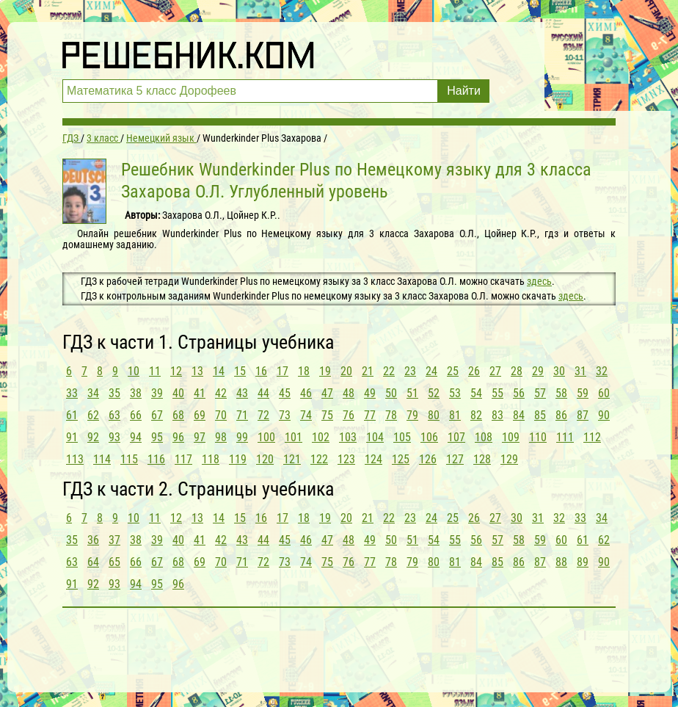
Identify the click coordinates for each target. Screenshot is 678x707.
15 (240, 371)
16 (261, 371)
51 (412, 393)
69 (199, 415)
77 (370, 415)
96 (178, 437)
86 (561, 415)
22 (389, 371)
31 (580, 371)
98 (221, 437)
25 (453, 371)
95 (157, 437)
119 (238, 459)
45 (285, 393)
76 (348, 415)
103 (348, 437)
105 (402, 437)
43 (242, 393)
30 (559, 371)
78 (391, 415)
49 (370, 393)
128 (482, 459)
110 (538, 437)
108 (483, 437)
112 (592, 437)
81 (455, 415)
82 (476, 415)
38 (136, 393)
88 (561, 562)
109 (511, 437)
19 (325, 371)
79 (412, 415)
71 (242, 415)
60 (604, 393)
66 (136, 415)
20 (346, 371)
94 (136, 437)
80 (434, 415)
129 (509, 459)
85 (540, 415)
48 (348, 393)
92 (93, 437)
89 (582, 562)
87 (582, 415)
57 (540, 393)
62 (93, 415)
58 (561, 393)
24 (431, 371)
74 (306, 415)
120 (265, 459)
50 (391, 393)
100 (266, 437)
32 (602, 371)
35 (114, 393)
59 (582, 393)
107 (456, 437)
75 (327, 415)
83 (497, 415)
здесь (539, 281)
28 (516, 371)
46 (306, 393)
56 (519, 393)
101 (293, 437)
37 (114, 540)
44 (263, 393)
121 (292, 459)
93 (114, 437)
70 (221, 415)
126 (428, 459)
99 (242, 437)
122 (319, 459)
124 (373, 459)
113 (75, 459)
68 (178, 415)
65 (114, 562)
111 (565, 437)
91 (72, 437)
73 (285, 415)
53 (455, 393)
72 (263, 415)
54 (476, 393)
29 (538, 371)
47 (327, 393)
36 (93, 540)
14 (219, 371)
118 (210, 459)
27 (495, 371)
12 (176, 371)
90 (604, 415)
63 (114, 415)
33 (72, 393)
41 (199, 393)
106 (429, 437)
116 (156, 459)
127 (455, 459)
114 (102, 459)
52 (434, 393)
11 (155, 371)
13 (197, 371)
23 (410, 371)
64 (93, 562)
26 (474, 371)
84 (519, 415)
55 (497, 393)
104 (375, 437)
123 (346, 459)
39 (157, 393)
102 (320, 437)
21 (367, 371)
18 (304, 371)
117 (183, 459)
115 (129, 459)
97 (199, 437)
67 (157, 415)
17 (282, 371)
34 (93, 393)
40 (178, 393)
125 (400, 459)
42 (221, 393)
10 (133, 371)
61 (72, 415)
